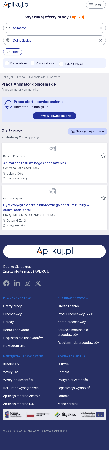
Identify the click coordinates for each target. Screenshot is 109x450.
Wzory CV (10, 372)
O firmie (63, 364)
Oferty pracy (12, 306)
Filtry (13, 52)
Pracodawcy (12, 314)
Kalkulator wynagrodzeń (21, 388)
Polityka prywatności (73, 380)
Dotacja (63, 396)
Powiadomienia (14, 346)
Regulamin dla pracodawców (79, 343)
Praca (21, 77)
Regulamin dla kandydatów (23, 338)
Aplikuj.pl (7, 77)
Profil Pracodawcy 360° (75, 314)
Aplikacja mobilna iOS (18, 404)
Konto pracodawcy (72, 322)
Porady (8, 322)
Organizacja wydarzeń (74, 388)
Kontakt (63, 372)
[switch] (54, 115)
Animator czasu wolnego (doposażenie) (34, 163)
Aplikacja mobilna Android (21, 396)
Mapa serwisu (68, 404)
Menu (96, 5)
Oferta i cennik (68, 306)
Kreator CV (11, 364)
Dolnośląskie (37, 77)
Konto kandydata (16, 330)
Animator (55, 77)
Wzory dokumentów (18, 380)
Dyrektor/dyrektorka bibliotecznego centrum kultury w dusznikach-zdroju (46, 207)
